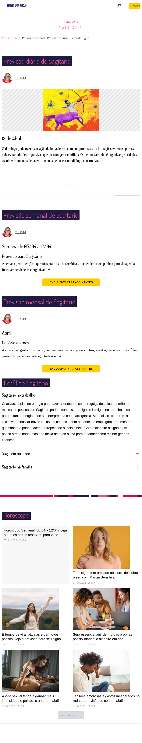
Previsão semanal (39, 38)
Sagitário (70, 27)
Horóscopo (71, 21)
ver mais (71, 715)
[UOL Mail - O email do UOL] (119, 6)
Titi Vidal (20, 78)
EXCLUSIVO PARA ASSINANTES (71, 282)
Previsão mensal (68, 38)
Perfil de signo (94, 38)
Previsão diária (12, 38)
